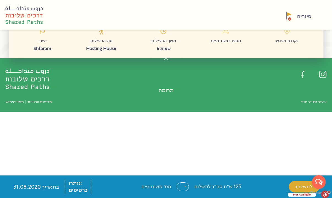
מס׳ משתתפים (156, 186)
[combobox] (183, 186)
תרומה (166, 90)
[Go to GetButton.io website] (319, 192)
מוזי (304, 102)
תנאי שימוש (15, 102)
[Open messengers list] (319, 182)
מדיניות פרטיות (40, 102)
